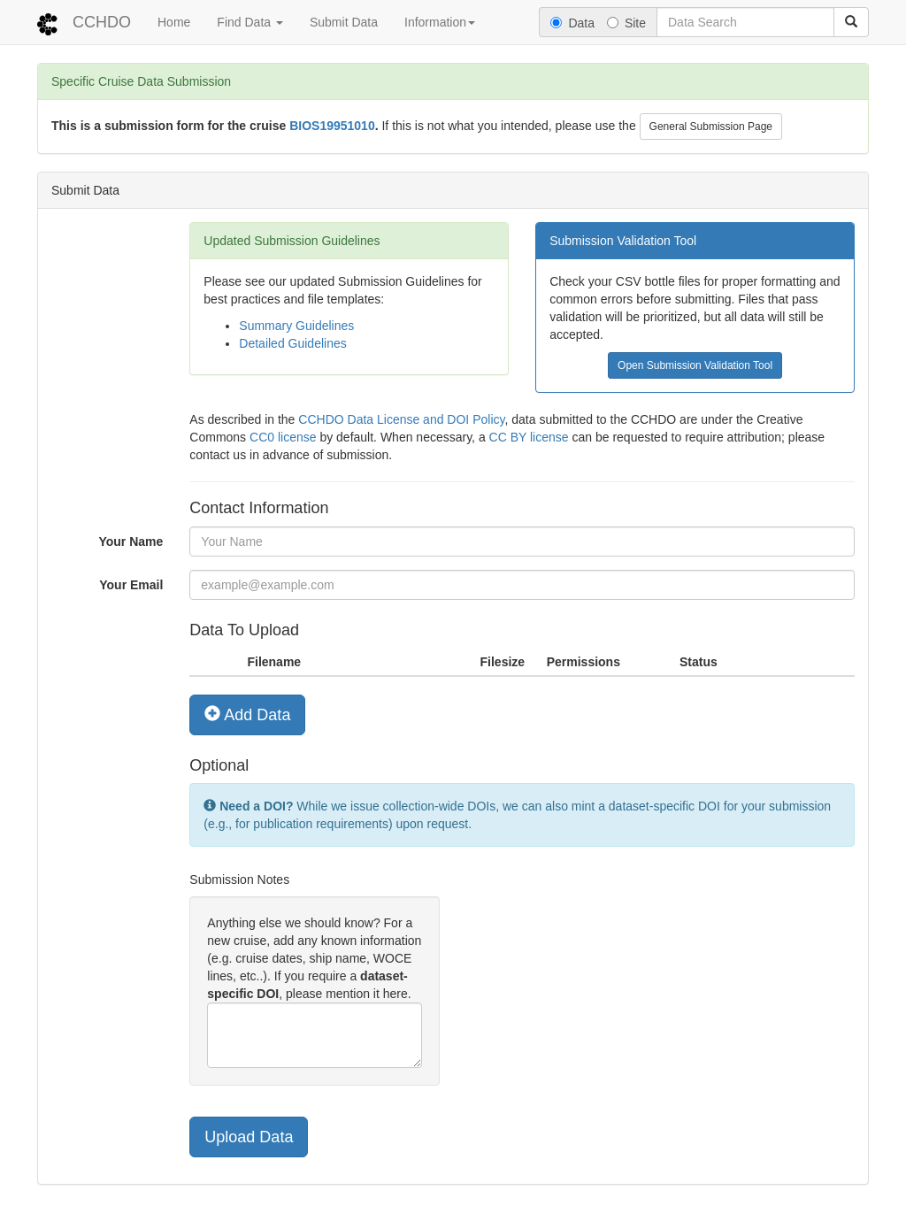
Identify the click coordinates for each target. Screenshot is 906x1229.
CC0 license (283, 437)
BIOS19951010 (332, 126)
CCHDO (102, 22)
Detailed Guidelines (292, 343)
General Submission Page (710, 126)
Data (572, 23)
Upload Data (248, 1137)
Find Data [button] (250, 22)
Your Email (131, 585)
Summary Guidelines (296, 326)
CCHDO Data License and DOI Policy (401, 419)
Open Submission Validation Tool (695, 365)
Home (173, 22)
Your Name (130, 541)
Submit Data (344, 22)
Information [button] (439, 22)
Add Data (247, 714)
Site (626, 23)
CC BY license (529, 437)
